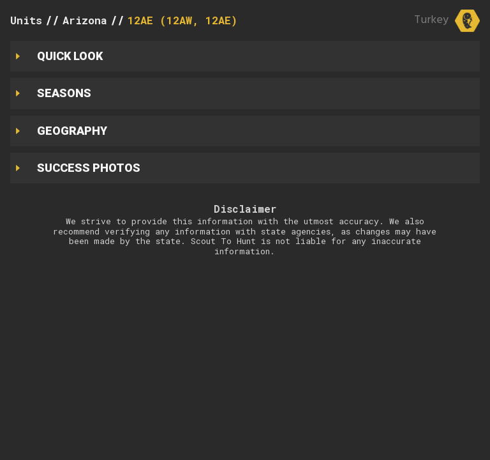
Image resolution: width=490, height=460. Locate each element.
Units (26, 20)
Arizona (85, 20)
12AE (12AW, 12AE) (182, 20)
